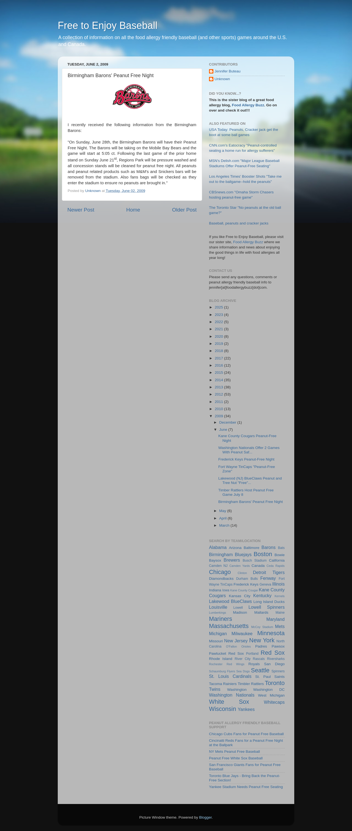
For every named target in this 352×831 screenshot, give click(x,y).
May (223, 511)
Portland (252, 654)
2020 (219, 336)
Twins (214, 689)
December (228, 422)
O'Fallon (231, 646)
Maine (280, 613)
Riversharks (276, 659)
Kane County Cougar (244, 590)
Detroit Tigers (269, 572)
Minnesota (271, 633)
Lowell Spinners (266, 607)
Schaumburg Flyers (222, 671)
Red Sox (273, 652)
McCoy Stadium (262, 627)
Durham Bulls (247, 579)
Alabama (218, 547)
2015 (219, 372)
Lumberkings (217, 612)
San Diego (274, 664)
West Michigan (271, 695)
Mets (280, 626)
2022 (219, 322)
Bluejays (243, 554)
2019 (219, 344)
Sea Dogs (243, 671)
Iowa (225, 590)
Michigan (218, 633)
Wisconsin (222, 708)
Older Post (184, 210)
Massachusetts (229, 625)
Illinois (278, 583)
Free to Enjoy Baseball (107, 25)
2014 (219, 380)
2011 (219, 402)
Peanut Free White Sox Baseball (236, 758)
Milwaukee (242, 633)
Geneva (265, 584)
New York (261, 640)
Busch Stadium (254, 560)
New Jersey (236, 640)
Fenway (268, 578)
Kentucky (262, 595)
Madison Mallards (250, 612)
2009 (219, 416)
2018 (219, 351)
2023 (219, 315)
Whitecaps (274, 702)
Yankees (246, 709)
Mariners (220, 618)
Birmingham (221, 554)
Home (133, 210)
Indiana (215, 590)
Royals (254, 664)
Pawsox (278, 646)
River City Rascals (250, 659)
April (223, 518)
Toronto (275, 683)
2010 (219, 409)
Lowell (238, 608)
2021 (219, 329)
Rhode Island (220, 659)
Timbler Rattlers (251, 684)
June (223, 429)
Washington (237, 689)
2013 (219, 387)
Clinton (242, 573)
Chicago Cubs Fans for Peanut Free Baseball (246, 734)
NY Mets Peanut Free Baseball (234, 751)
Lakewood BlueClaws (230, 601)
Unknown (222, 79)
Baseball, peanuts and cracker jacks (238, 223)
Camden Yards (239, 565)
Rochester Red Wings (226, 664)
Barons (269, 547)
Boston (263, 554)
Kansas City (239, 596)
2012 (219, 394)
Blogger (205, 817)
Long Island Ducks (269, 602)
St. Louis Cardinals (230, 676)
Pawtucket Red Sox (226, 653)
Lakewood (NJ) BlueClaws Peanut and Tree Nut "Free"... (250, 480)
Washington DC (269, 689)
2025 (219, 307)
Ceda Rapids (275, 565)
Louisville (218, 607)
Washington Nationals (231, 694)
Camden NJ (218, 566)
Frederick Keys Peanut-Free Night (246, 459)
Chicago (220, 572)
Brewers (232, 559)
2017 (219, 358)
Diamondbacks (221, 578)
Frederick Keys (245, 584)
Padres (261, 646)
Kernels (279, 596)
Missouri (216, 641)
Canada (258, 566)
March (224, 525)
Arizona (235, 548)
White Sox (229, 701)
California (277, 560)
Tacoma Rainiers (223, 684)
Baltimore (251, 548)
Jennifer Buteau (228, 71)
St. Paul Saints (270, 677)
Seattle (260, 670)
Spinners (278, 671)
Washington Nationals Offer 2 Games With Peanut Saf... (249, 450)
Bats (281, 548)
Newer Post (80, 210)
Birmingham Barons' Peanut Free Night (250, 502)
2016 (219, 365)
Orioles (246, 646)
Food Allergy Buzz (248, 105)
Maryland (275, 619)
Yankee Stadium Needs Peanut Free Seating (246, 787)
